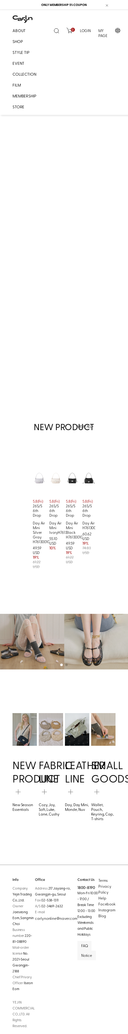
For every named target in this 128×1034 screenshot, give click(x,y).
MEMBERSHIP (24, 95)
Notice (86, 955)
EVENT (18, 63)
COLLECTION (24, 74)
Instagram (107, 909)
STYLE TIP (21, 52)
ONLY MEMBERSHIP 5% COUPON (64, 4)
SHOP (17, 41)
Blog (102, 915)
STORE (18, 106)
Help (102, 897)
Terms (103, 880)
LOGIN (85, 30)
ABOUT (19, 30)
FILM (16, 84)
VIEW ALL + (85, 426)
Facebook (107, 903)
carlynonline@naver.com (56, 918)
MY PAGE (102, 33)
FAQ (84, 945)
